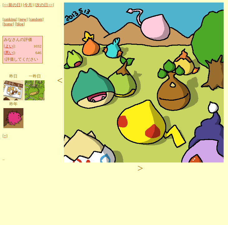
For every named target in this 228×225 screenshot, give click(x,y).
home (8, 24)
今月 (28, 5)
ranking (10, 19)
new (23, 19)
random (36, 19)
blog (19, 24)
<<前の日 (12, 5)
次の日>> (44, 5)
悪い (9, 53)
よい (9, 46)
